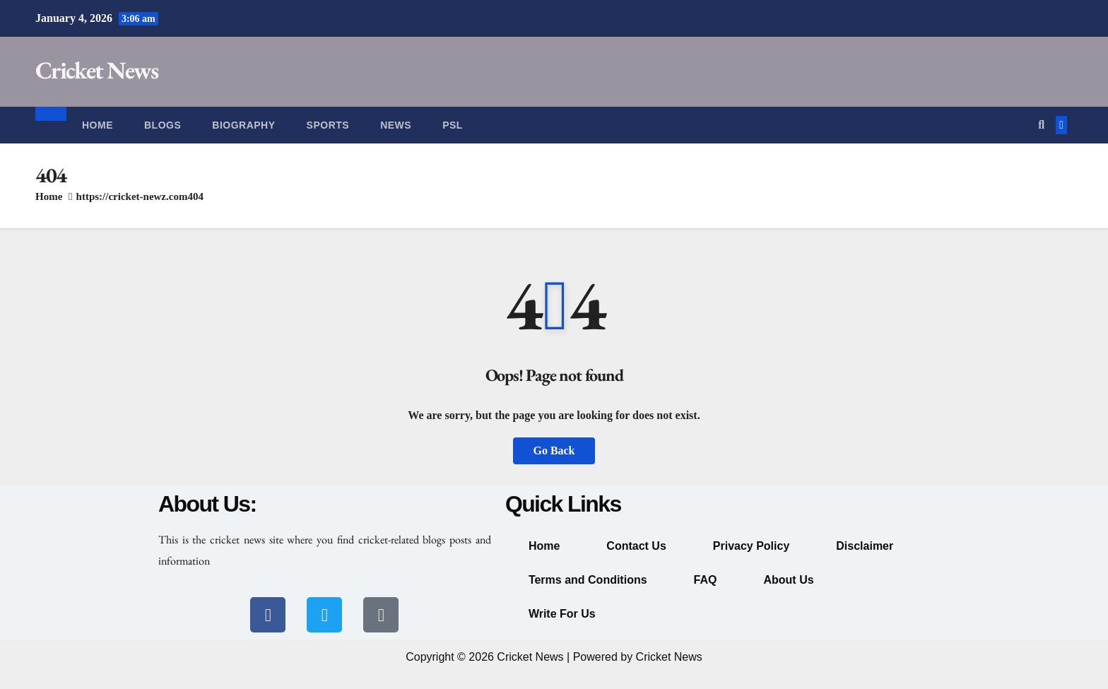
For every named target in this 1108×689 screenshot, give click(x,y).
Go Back (553, 450)
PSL (452, 125)
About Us (788, 580)
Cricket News (96, 70)
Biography (243, 125)
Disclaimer (864, 546)
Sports (328, 125)
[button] (1041, 125)
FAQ (705, 580)
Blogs (162, 125)
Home (97, 125)
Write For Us (562, 614)
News (395, 125)
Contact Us (636, 546)
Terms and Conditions (588, 580)
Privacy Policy (751, 546)
